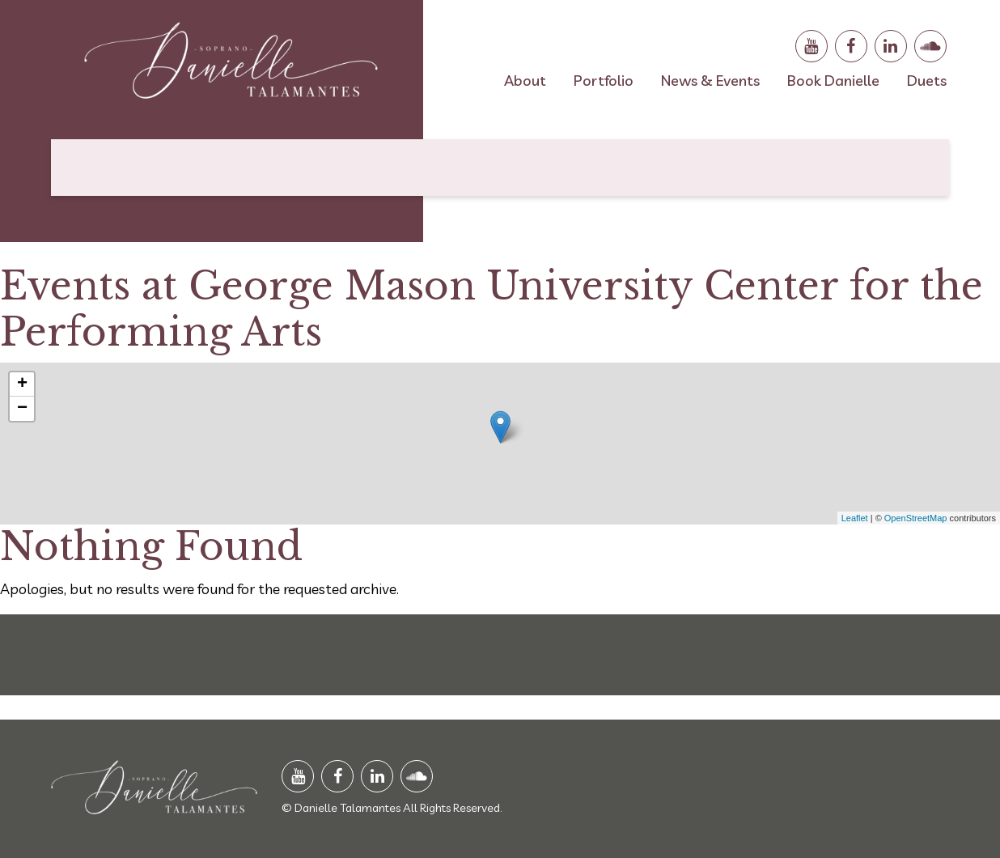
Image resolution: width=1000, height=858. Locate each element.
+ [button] (22, 384)
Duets (927, 80)
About (525, 80)
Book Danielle (833, 80)
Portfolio (603, 80)
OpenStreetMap (915, 518)
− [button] (22, 409)
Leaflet (854, 518)
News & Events (710, 80)
